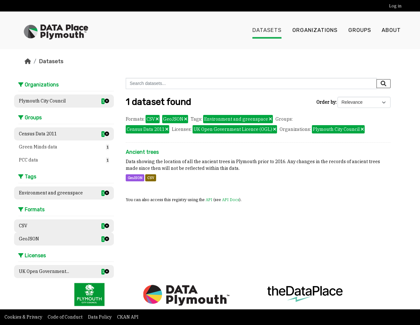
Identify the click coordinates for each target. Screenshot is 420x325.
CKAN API (128, 317)
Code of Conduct (65, 317)
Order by (326, 102)
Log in (395, 6)
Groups (359, 30)
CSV (150, 178)
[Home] (28, 61)
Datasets (266, 30)
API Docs (230, 199)
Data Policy (100, 317)
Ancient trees (142, 152)
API (209, 199)
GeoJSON (135, 178)
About (391, 30)
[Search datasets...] (251, 83)
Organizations (314, 30)
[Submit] (383, 83)
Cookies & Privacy (23, 317)
